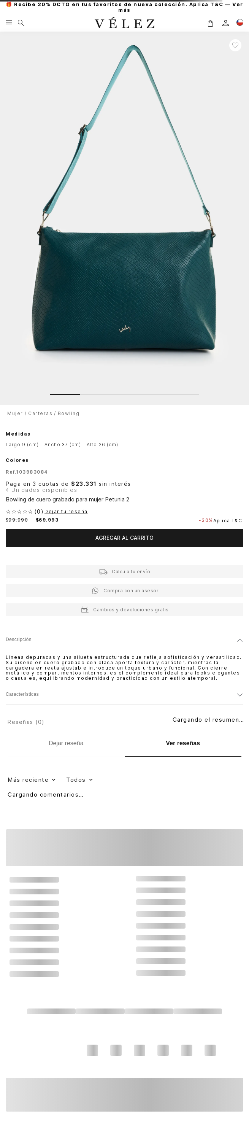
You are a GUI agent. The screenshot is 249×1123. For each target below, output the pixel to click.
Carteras (40, 413)
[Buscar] (21, 23)
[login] (225, 23)
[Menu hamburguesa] (9, 23)
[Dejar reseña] (66, 743)
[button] (210, 23)
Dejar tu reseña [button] (66, 511)
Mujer (15, 413)
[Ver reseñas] (183, 743)
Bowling (69, 413)
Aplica (228, 520)
